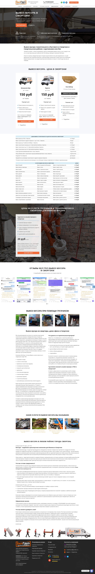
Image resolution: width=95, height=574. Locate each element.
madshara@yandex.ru (72, 549)
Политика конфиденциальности (30, 572)
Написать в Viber (70, 544)
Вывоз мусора (55, 6)
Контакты (75, 6)
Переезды (35, 6)
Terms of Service (65, 572)
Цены (61, 6)
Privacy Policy (58, 572)
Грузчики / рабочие (45, 6)
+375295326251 (49, 2)
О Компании (67, 6)
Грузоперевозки (27, 6)
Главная (20, 6)
